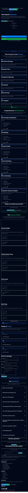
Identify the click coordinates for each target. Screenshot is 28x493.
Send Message (4, 376)
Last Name (3, 361)
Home (3, 8)
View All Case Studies (14, 321)
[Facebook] (2, 488)
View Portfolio (13, 484)
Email (2, 364)
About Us (6, 8)
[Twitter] (3, 488)
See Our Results (10, 21)
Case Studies (15, 8)
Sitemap (13, 491)
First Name (3, 358)
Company (3, 367)
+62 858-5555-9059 (6, 336)
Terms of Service (8, 491)
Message (2, 374)
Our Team (5, 473)
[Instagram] (6, 488)
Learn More (5, 129)
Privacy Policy (5, 478)
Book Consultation (13, 9)
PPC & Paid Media (6, 466)
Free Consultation (5, 484)
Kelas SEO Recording (6, 467)
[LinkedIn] (5, 488)
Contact (21, 8)
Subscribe (20, 452)
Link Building (5, 464)
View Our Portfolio (18, 210)
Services (10, 8)
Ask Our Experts (14, 444)
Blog (18, 8)
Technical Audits (6, 465)
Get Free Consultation (10, 210)
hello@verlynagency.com (7, 344)
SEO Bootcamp (5, 469)
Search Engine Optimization (8, 463)
